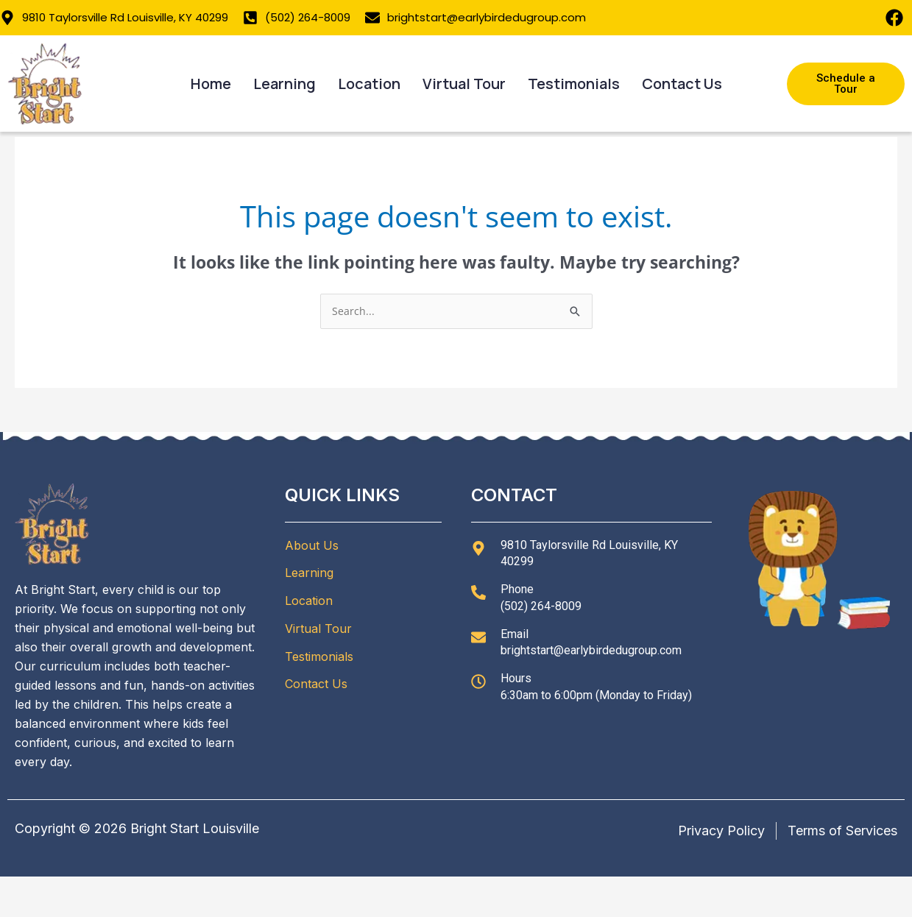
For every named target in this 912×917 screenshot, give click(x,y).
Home (211, 83)
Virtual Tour (464, 83)
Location (369, 83)
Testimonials (574, 83)
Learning (284, 83)
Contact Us (682, 83)
